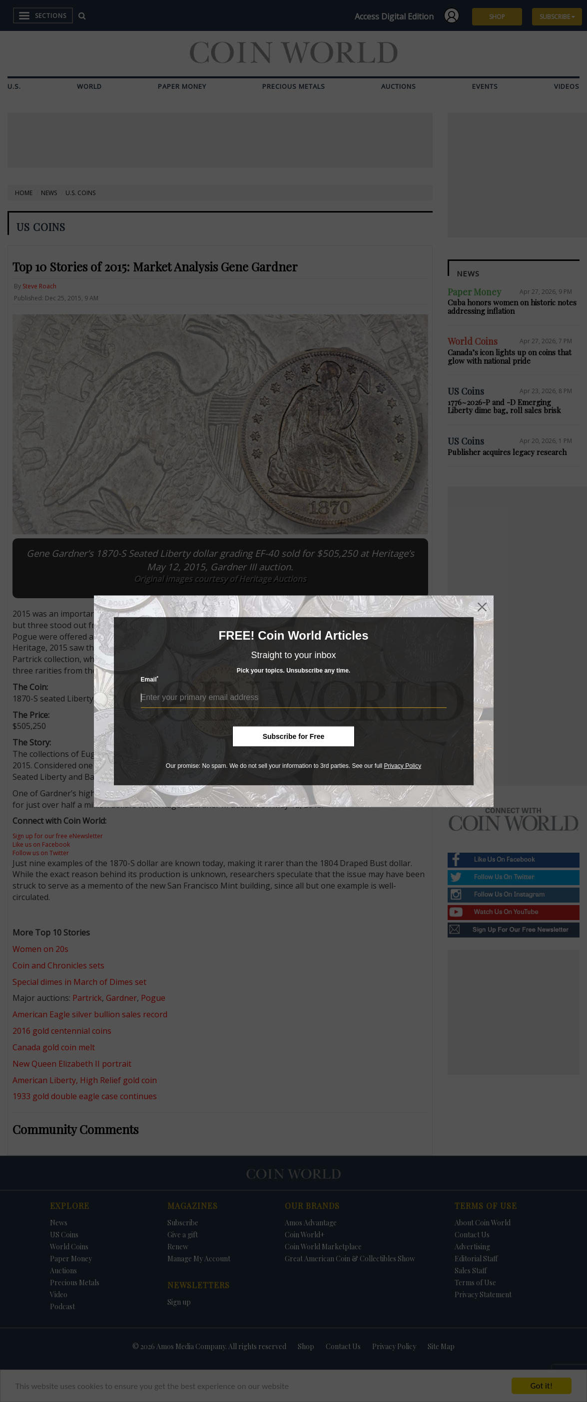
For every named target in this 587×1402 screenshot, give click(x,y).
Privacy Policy (402, 765)
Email (150, 679)
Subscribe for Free (294, 736)
